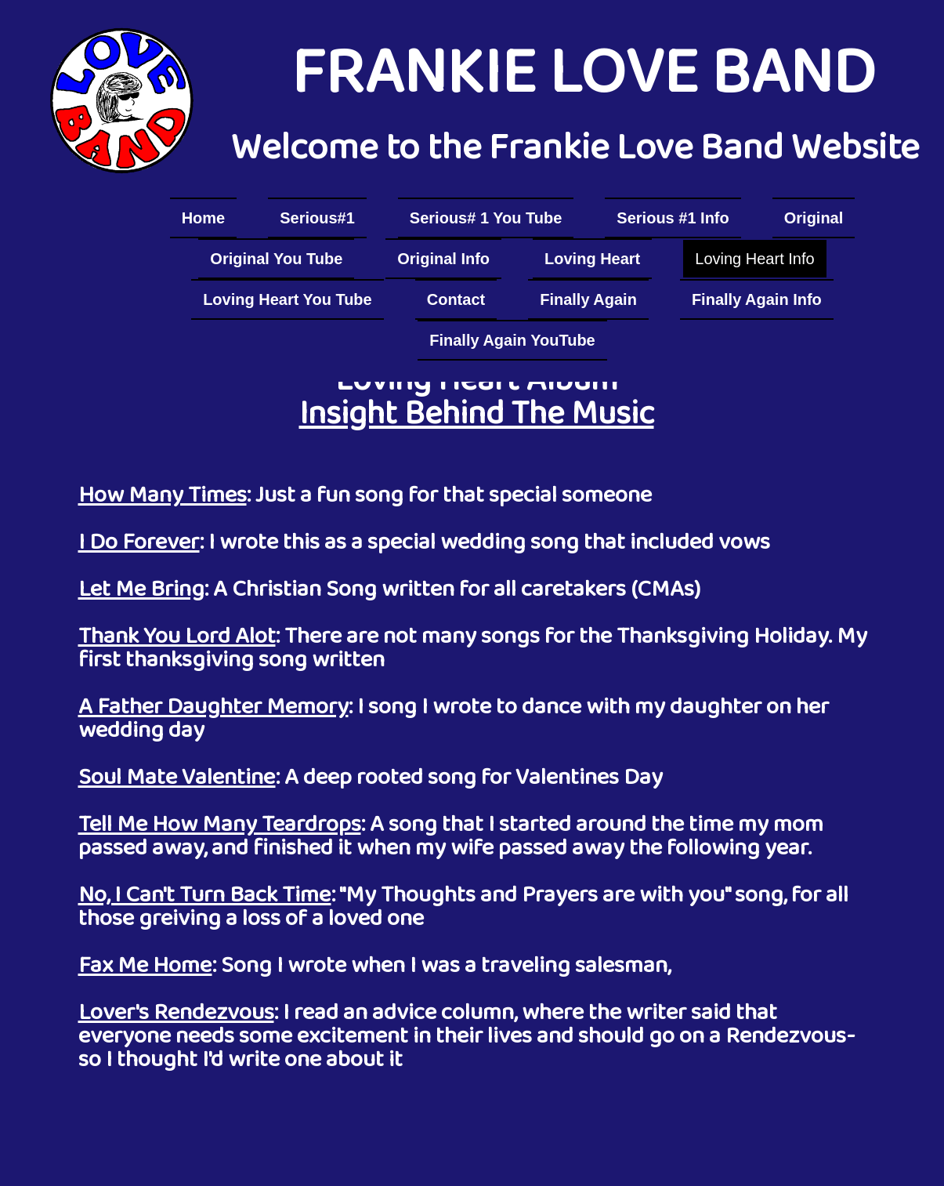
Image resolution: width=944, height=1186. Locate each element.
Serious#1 (317, 218)
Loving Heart (592, 258)
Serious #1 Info (673, 218)
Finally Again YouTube (512, 340)
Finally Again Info (757, 299)
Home (204, 218)
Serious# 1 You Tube (486, 218)
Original (814, 218)
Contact (456, 299)
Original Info (443, 258)
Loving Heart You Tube (287, 299)
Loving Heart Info (754, 258)
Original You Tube (276, 258)
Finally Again (588, 299)
